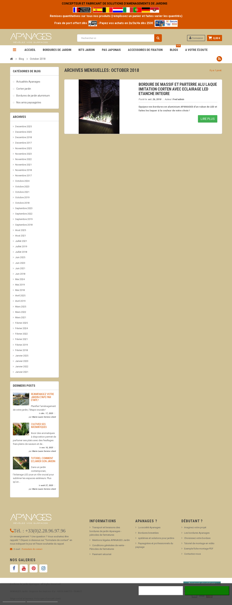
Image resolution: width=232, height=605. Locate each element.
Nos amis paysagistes (28, 102)
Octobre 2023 (22, 186)
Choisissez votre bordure (197, 538)
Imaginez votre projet (195, 527)
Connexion (196, 37)
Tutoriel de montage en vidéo (199, 543)
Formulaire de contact (32, 549)
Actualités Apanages (28, 81)
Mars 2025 (20, 306)
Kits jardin (86, 50)
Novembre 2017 (23, 175)
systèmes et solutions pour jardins (156, 538)
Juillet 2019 (21, 246)
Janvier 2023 (21, 361)
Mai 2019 (20, 284)
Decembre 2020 (23, 132)
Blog (21, 58)
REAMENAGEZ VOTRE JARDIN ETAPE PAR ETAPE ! (42, 397)
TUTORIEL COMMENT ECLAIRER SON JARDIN (43, 460)
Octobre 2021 (22, 192)
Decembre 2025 (23, 126)
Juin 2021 (20, 268)
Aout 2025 (20, 230)
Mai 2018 (20, 290)
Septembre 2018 (23, 224)
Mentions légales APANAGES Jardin (111, 540)
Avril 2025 (20, 295)
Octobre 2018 (22, 202)
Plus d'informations (14, 600)
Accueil (30, 50)
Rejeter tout (161, 591)
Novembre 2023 (23, 153)
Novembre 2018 (23, 170)
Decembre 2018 (23, 137)
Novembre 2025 (23, 148)
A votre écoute (196, 50)
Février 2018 (21, 350)
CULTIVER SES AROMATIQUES (39, 426)
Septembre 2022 (23, 213)
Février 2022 (21, 333)
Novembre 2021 (23, 164)
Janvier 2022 (21, 366)
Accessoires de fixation (145, 50)
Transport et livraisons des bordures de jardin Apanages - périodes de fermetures (105, 531)
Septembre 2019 (23, 219)
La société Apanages (149, 527)
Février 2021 (21, 339)
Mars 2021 (20, 317)
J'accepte (207, 591)
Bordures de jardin (57, 50)
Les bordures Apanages (197, 533)
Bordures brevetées (148, 533)
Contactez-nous (192, 554)
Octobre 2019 (22, 197)
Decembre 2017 (23, 142)
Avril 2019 (20, 301)
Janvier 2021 (21, 372)
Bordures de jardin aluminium (33, 95)
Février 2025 (21, 323)
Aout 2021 (20, 235)
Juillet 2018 (21, 252)
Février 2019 (21, 344)
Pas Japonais (111, 50)
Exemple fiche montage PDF (198, 548)
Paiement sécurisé (101, 554)
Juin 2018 (20, 273)
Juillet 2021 (21, 241)
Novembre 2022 (23, 159)
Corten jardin (23, 88)
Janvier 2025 (21, 355)
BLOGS (175, 48)
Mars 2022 (20, 312)
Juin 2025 (20, 257)
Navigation (14, 49)
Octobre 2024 (22, 181)
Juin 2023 (20, 263)
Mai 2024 (20, 279)
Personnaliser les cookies (42, 600)
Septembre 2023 (23, 208)
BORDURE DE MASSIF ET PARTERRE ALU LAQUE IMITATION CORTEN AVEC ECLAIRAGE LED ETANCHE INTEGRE (178, 89)
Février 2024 (21, 328)
